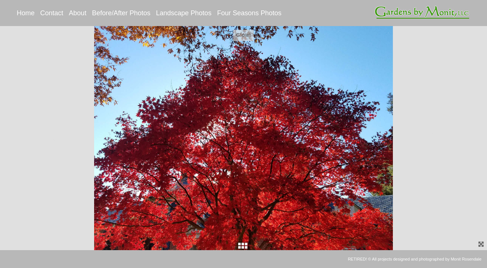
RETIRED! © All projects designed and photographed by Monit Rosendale (414, 259)
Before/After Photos (121, 13)
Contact (51, 13)
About (77, 13)
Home (26, 13)
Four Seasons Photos (249, 13)
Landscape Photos (183, 13)
